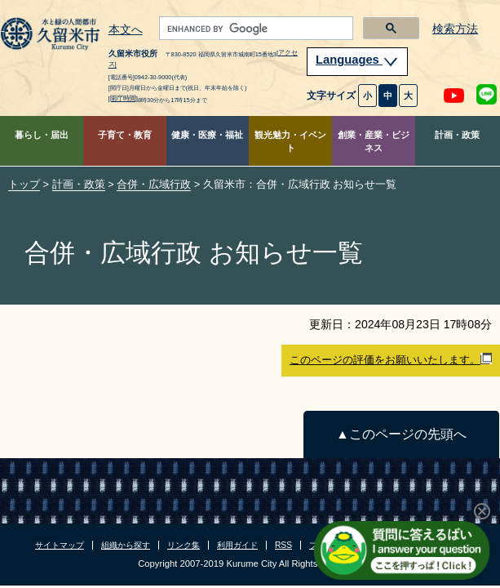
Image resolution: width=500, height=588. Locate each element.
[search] (255, 28)
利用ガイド (237, 545)
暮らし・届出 (42, 135)
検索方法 (455, 29)
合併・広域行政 (154, 184)
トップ (24, 184)
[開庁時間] (123, 98)
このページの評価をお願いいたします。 (391, 359)
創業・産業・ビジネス (373, 142)
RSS (283, 545)
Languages (357, 59)
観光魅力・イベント (290, 142)
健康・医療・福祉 (207, 135)
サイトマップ (59, 545)
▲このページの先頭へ (401, 434)
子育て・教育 (125, 135)
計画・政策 (457, 135)
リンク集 (183, 545)
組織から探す (125, 545)
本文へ (125, 30)
